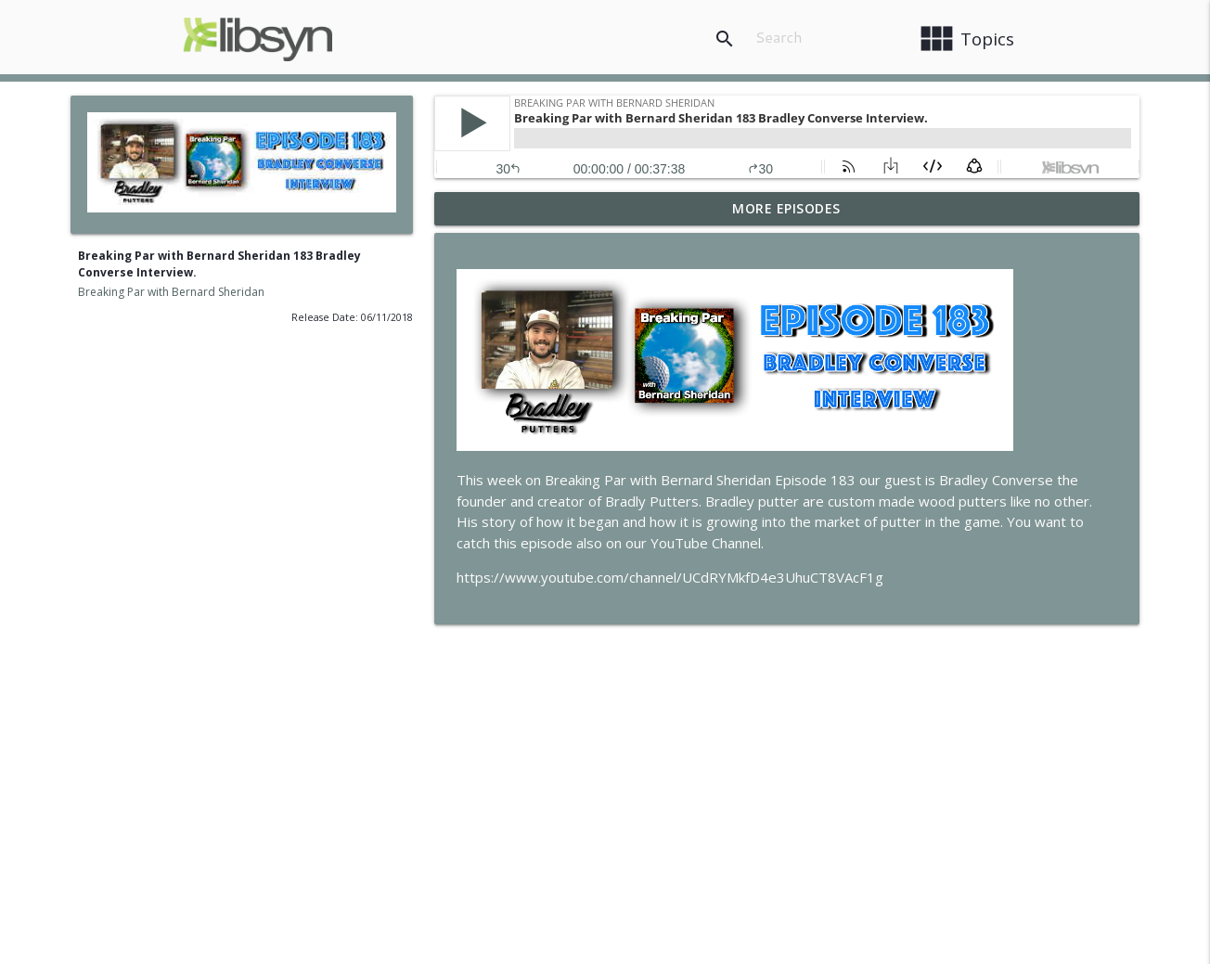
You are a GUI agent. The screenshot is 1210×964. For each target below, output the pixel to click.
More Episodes (786, 208)
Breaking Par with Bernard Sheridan (171, 292)
